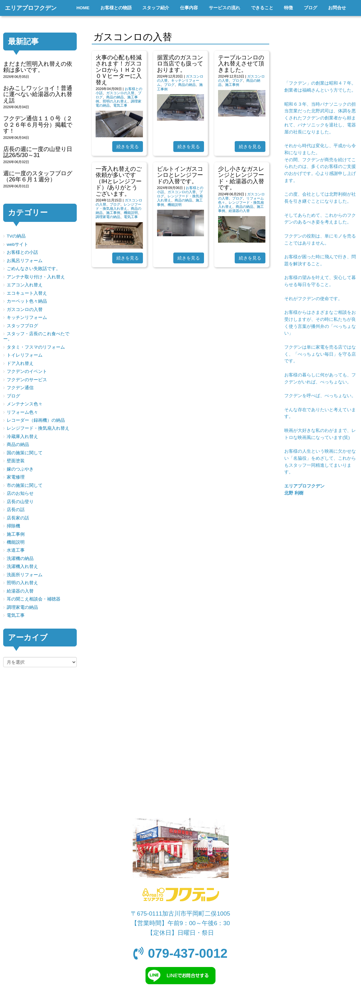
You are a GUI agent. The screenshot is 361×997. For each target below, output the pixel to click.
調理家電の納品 (108, 217)
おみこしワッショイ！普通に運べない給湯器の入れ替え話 (37, 94)
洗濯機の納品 (20, 558)
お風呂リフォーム (25, 260)
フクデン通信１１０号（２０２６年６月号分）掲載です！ (37, 124)
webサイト (17, 244)
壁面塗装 (16, 460)
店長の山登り (20, 501)
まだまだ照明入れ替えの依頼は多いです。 (37, 67)
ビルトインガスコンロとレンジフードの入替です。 (180, 175)
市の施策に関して (25, 485)
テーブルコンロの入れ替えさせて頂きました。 (241, 63)
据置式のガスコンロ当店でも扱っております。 (180, 63)
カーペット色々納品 (27, 301)
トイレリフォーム (25, 355)
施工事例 (232, 85)
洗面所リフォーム (25, 574)
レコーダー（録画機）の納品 (36, 420)
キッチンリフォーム (27, 317)
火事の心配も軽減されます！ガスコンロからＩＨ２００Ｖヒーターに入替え (119, 70)
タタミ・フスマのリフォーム (36, 347)
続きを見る (127, 146)
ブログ (169, 85)
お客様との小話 (22, 252)
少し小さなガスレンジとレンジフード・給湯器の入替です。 (241, 178)
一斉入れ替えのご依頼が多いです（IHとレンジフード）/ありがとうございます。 (119, 181)
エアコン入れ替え (25, 285)
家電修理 (16, 477)
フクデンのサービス (27, 379)
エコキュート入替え (27, 293)
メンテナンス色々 (25, 404)
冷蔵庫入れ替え (22, 436)
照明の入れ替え (115, 101)
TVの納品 (16, 236)
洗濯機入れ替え (22, 566)
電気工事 (120, 105)
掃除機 (13, 526)
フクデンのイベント (27, 371)
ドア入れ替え (20, 363)
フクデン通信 (20, 387)
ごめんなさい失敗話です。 (33, 268)
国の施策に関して (25, 452)
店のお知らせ (20, 493)
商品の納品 (115, 97)
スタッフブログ (22, 325)
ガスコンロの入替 (120, 93)
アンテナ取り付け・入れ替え (36, 277)
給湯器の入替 (239, 211)
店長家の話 (18, 518)
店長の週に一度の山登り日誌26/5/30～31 (37, 152)
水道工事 (16, 550)
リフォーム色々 (22, 412)
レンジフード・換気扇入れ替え (118, 206)
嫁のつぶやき (20, 469)
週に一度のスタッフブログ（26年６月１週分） (37, 176)
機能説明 (131, 213)
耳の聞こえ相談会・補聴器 (33, 599)
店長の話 (16, 509)
